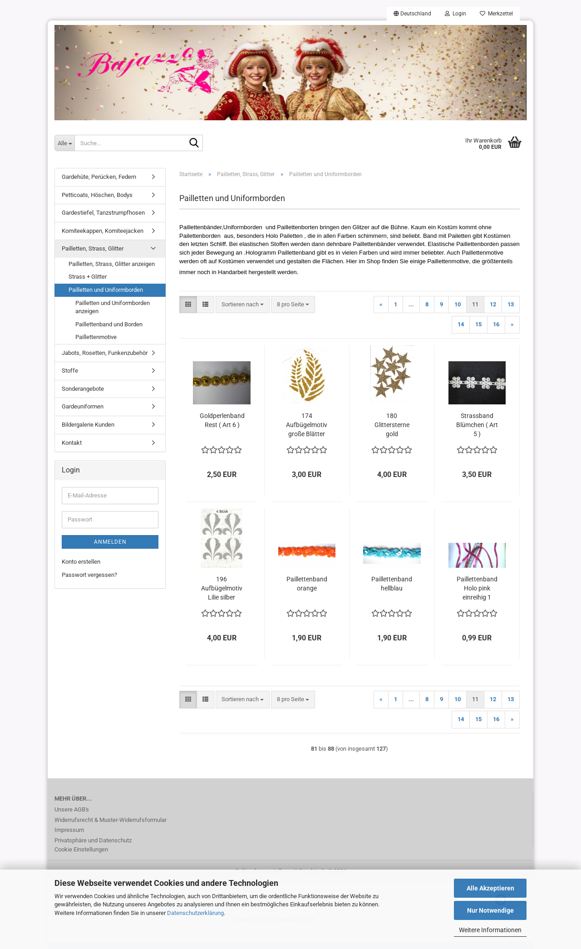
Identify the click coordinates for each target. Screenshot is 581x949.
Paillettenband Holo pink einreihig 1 (477, 588)
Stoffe (70, 370)
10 (457, 304)
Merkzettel (496, 13)
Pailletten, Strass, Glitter (92, 248)
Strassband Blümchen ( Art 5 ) (477, 425)
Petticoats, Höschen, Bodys (97, 195)
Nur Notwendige (490, 910)
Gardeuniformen (82, 406)
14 (461, 324)
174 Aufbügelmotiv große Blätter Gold (306, 425)
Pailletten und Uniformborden (106, 289)
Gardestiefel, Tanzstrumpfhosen (103, 212)
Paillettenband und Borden (109, 324)
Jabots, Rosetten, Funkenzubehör (105, 352)
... (411, 304)
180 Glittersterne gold (391, 425)
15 (478, 324)
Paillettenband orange (306, 583)
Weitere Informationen (490, 930)
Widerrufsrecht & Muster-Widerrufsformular (110, 819)
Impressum (69, 829)
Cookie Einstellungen (81, 849)
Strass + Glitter (88, 276)
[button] (412, 13)
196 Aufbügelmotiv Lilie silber (221, 588)
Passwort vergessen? (89, 574)
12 (493, 304)
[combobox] (243, 305)
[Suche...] (64, 143)
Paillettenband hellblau (391, 583)
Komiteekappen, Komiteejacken (102, 230)
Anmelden (110, 542)
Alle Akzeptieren (490, 888)
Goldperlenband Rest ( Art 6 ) (222, 420)
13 (510, 304)
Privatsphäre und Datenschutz (93, 840)
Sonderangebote (83, 388)
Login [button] (455, 13)
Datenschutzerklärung (195, 913)
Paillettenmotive (96, 337)
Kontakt (72, 442)
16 (496, 324)
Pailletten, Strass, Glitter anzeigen (112, 264)
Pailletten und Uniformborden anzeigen (112, 307)
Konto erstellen (81, 561)
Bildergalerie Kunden (88, 424)
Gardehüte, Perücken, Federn (99, 176)
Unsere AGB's (71, 809)
